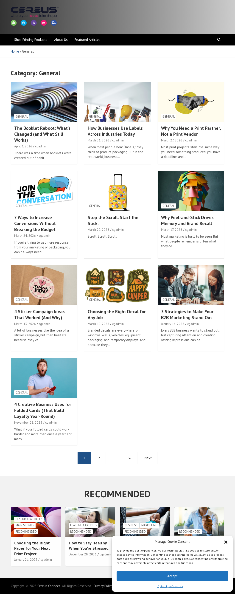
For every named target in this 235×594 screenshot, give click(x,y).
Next (148, 458)
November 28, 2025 (28, 422)
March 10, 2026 (98, 324)
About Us (61, 39)
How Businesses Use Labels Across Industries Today (115, 131)
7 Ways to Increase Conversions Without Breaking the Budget (35, 223)
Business (131, 525)
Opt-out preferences (170, 586)
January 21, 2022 (25, 559)
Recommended (26, 532)
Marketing (149, 525)
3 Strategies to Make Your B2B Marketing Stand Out (187, 315)
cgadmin (41, 146)
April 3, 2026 (23, 146)
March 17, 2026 (171, 230)
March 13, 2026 (25, 324)
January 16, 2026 (172, 324)
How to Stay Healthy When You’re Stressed (89, 545)
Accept (172, 576)
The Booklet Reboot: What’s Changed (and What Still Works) (42, 134)
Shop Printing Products (30, 39)
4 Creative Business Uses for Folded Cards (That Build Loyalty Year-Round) (42, 410)
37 (130, 458)
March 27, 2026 (171, 140)
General (22, 116)
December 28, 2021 (83, 554)
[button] (226, 541)
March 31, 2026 (98, 140)
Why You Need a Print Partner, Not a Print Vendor (191, 131)
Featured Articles (87, 39)
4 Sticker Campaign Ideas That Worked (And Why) (39, 315)
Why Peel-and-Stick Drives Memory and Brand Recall (187, 220)
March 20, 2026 (98, 230)
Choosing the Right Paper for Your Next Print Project (32, 548)
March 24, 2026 (25, 236)
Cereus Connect (48, 586)
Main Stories (25, 525)
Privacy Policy (103, 586)
